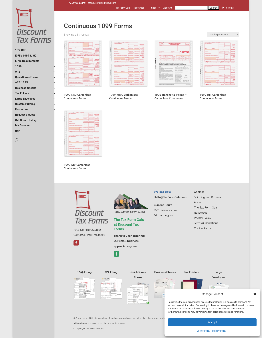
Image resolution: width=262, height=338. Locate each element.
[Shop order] (223, 34)
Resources (139, 8)
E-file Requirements (27, 59)
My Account (22, 124)
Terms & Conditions (206, 223)
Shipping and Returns (207, 197)
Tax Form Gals (123, 8)
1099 (18, 65)
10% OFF (20, 48)
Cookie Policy (203, 331)
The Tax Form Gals (205, 207)
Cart (17, 129)
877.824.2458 (79, 3)
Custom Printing (25, 102)
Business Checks (25, 86)
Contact (199, 192)
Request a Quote (25, 113)
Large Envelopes (25, 97)
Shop (153, 8)
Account (167, 8)
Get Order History (26, 118)
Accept (212, 322)
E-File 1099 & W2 (26, 54)
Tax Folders (22, 91)
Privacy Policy (219, 331)
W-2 (17, 70)
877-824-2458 (162, 192)
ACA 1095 (21, 81)
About (198, 202)
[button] (255, 294)
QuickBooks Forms (26, 75)
